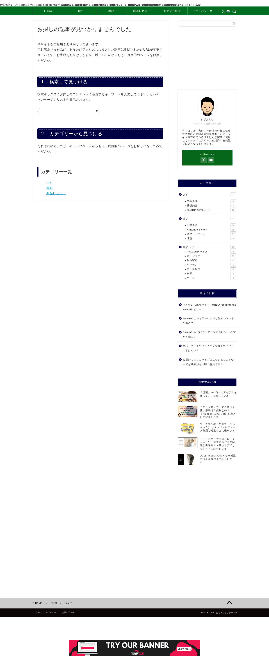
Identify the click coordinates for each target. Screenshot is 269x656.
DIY (80, 10)
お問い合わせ (172, 10)
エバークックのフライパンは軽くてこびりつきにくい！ (208, 348)
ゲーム (211, 278)
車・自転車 (211, 269)
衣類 (211, 273)
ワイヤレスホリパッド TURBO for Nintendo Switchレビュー (209, 307)
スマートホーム (211, 234)
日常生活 (211, 225)
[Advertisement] (207, 58)
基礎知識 (211, 205)
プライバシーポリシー (203, 12)
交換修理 (211, 201)
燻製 (211, 238)
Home (48, 10)
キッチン (211, 265)
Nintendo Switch (211, 230)
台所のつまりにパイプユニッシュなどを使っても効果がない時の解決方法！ (208, 362)
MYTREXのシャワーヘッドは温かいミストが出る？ (208, 320)
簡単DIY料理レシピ (211, 210)
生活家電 (211, 260)
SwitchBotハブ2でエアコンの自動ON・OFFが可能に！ (209, 334)
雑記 (111, 10)
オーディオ (211, 256)
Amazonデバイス (211, 252)
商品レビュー (142, 10)
